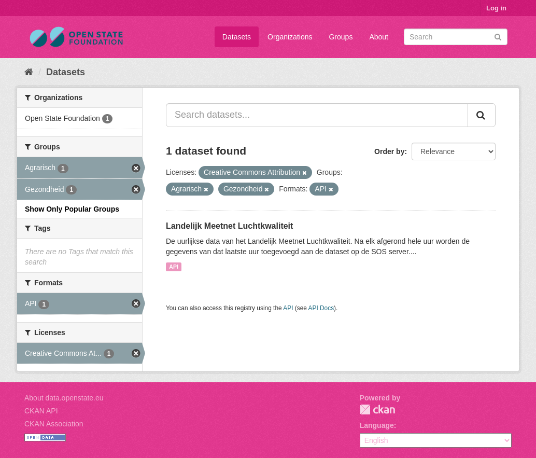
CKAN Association (53, 424)
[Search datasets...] (317, 115)
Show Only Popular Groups (72, 209)
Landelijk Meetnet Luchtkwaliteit (229, 225)
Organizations (289, 37)
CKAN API (41, 411)
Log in (496, 8)
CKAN (377, 409)
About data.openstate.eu (64, 398)
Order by (389, 151)
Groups (340, 37)
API (173, 266)
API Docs (321, 308)
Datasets (236, 37)
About (378, 37)
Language (377, 425)
